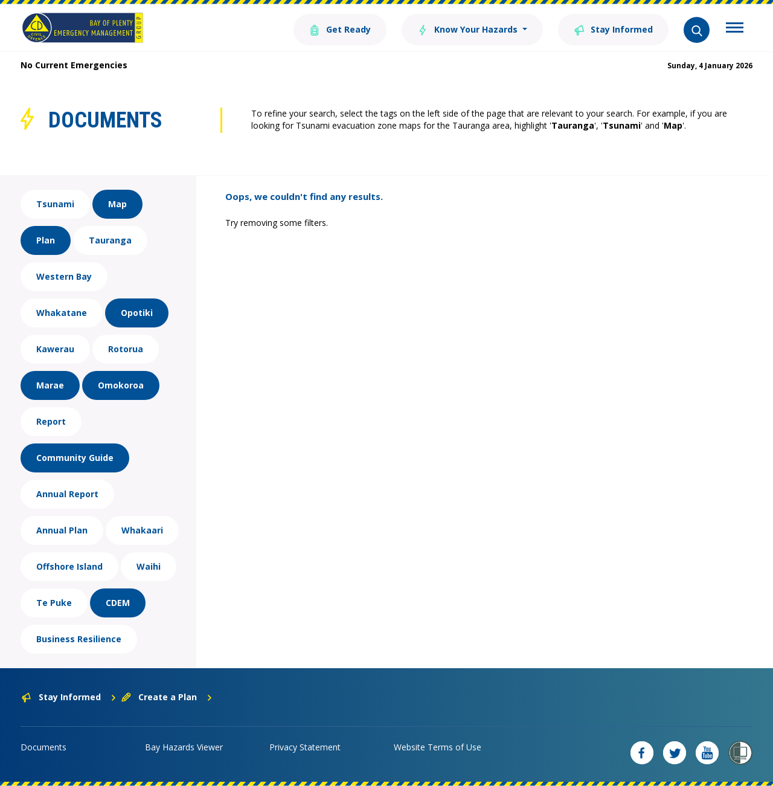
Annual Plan (62, 530)
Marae (50, 385)
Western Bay (64, 276)
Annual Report (67, 494)
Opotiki (137, 312)
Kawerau (55, 349)
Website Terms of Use (437, 747)
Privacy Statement (305, 747)
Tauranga (110, 240)
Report (51, 421)
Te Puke (54, 602)
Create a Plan (167, 697)
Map (117, 204)
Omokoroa (121, 385)
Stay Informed (613, 28)
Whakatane (61, 312)
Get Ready (340, 28)
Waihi (148, 566)
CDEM (118, 602)
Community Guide (75, 457)
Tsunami (55, 204)
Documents (43, 747)
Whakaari (142, 530)
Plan (45, 240)
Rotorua (125, 349)
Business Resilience (78, 639)
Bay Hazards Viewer (184, 747)
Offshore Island (69, 566)
